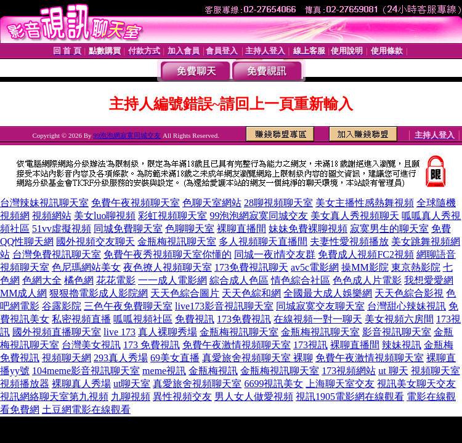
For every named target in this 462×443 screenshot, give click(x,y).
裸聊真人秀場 (81, 383)
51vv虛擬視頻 (61, 228)
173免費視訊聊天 (251, 267)
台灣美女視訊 (91, 345)
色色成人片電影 (367, 280)
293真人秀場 (121, 358)
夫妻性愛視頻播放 (349, 241)
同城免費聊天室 (128, 228)
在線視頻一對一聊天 (318, 319)
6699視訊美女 (273, 383)
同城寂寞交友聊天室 (320, 306)
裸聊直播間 (241, 228)
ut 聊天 (393, 370)
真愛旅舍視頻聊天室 (197, 383)
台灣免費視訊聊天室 (56, 254)
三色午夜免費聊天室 (128, 306)
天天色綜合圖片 (184, 293)
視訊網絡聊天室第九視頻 (54, 396)
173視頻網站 (349, 370)
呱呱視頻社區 (142, 319)
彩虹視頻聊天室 (172, 215)
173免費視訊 (244, 319)
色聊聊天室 (189, 228)
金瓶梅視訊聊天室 (176, 241)
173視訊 (310, 345)
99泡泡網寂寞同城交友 (127, 135)
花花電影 (116, 280)
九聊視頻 (130, 396)
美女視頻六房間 (399, 319)
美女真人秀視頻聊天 (354, 215)
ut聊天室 (131, 383)
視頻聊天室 (435, 370)
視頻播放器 (24, 383)
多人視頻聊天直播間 (263, 241)
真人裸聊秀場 (167, 332)
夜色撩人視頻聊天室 (167, 267)
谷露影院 (61, 306)
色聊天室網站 (211, 203)
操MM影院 (364, 267)
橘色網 (79, 280)
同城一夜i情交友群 (274, 254)
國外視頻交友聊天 (95, 241)
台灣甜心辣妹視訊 (406, 306)
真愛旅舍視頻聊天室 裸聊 (257, 358)
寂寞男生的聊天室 (389, 228)
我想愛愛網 (428, 280)
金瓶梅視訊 (213, 370)
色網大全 (42, 280)
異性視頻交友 (182, 396)
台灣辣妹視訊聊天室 (44, 203)
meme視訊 (164, 370)
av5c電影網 (315, 267)
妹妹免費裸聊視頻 (308, 228)
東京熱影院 (415, 267)
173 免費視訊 (151, 345)
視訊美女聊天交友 (416, 383)
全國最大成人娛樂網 (327, 293)
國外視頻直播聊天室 (56, 332)
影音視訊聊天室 (396, 332)
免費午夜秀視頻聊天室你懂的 (167, 254)
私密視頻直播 (81, 319)
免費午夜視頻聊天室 (135, 203)
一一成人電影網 (172, 280)
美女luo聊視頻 (105, 215)
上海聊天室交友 (340, 383)
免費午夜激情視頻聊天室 (236, 345)
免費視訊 (194, 319)
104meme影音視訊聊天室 (86, 370)
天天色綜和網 (251, 293)
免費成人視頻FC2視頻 (366, 254)
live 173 (119, 332)
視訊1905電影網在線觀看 (350, 396)
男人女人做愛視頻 (253, 396)
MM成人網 (23, 293)
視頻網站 (51, 215)
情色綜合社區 (300, 280)
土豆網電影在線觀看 (86, 409)
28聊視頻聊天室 (278, 203)
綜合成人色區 (239, 280)
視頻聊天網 (66, 358)
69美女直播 (175, 358)
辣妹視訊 (401, 345)
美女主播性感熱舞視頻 (364, 203)
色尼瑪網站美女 (86, 267)
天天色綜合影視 (409, 293)
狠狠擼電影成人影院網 (98, 293)
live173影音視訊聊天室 (224, 306)
